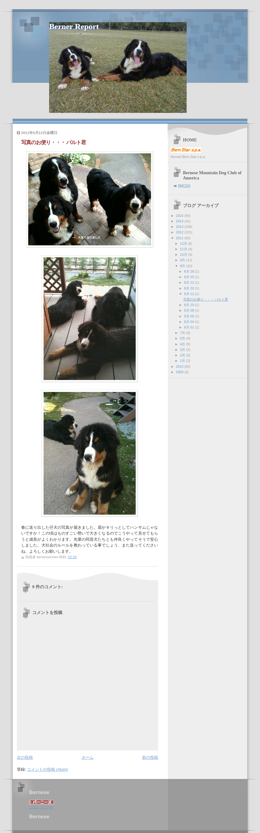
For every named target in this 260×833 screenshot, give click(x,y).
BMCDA (184, 185)
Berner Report (74, 26)
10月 (184, 254)
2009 (180, 372)
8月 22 (189, 282)
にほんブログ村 (41, 807)
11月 (184, 249)
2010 (180, 366)
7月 (183, 333)
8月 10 (189, 305)
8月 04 (189, 322)
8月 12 (189, 294)
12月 (184, 243)
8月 (183, 266)
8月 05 (189, 316)
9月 (183, 260)
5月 (183, 338)
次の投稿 (25, 757)
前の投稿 (150, 757)
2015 (180, 215)
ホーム (88, 757)
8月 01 (189, 327)
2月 (183, 355)
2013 (180, 226)
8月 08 (189, 310)
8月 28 (189, 271)
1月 (183, 361)
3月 (183, 349)
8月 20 (189, 288)
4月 (183, 344)
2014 (180, 221)
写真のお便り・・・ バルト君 (205, 299)
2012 (180, 232)
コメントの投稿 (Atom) (47, 769)
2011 (180, 238)
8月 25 (189, 277)
